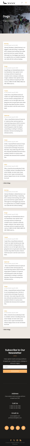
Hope (5, 140)
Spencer (6, 115)
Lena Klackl (8, 68)
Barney (6, 43)
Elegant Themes (15, 442)
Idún (5, 164)
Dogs (5, 66)
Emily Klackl (8, 45)
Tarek (6, 91)
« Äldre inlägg (6, 183)
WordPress (15, 444)
